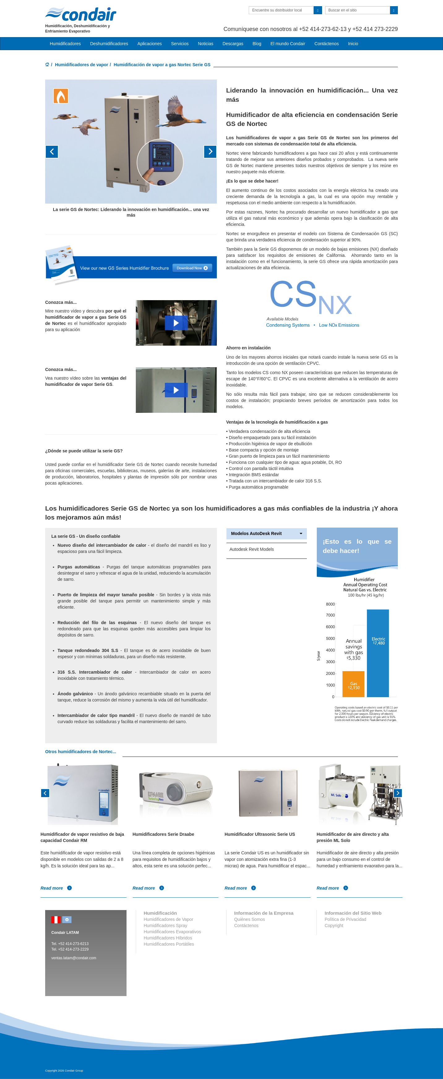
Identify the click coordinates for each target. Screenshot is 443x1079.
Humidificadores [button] (65, 43)
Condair (80, 14)
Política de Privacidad (345, 919)
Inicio (353, 43)
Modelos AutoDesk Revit (266, 533)
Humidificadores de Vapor (168, 919)
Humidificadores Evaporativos (172, 931)
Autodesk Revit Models (252, 549)
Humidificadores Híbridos (168, 937)
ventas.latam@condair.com (73, 958)
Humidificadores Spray (165, 925)
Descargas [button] (233, 43)
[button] (58, 152)
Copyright (334, 925)
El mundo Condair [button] (287, 43)
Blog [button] (256, 43)
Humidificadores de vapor (81, 64)
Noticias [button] (205, 43)
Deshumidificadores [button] (109, 43)
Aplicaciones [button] (149, 43)
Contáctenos (327, 43)
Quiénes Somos (249, 919)
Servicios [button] (180, 43)
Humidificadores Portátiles (169, 944)
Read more (56, 888)
